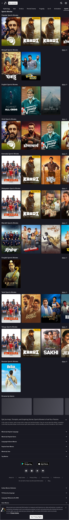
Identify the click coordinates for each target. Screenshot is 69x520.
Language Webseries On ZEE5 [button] (10, 498)
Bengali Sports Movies (10, 50)
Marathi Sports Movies (10, 223)
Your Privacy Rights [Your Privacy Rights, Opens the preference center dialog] (36, 517)
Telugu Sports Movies (9, 327)
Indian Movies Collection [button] (9, 488)
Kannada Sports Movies (10, 154)
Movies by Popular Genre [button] (9, 437)
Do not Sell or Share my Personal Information (31, 481)
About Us (11, 477)
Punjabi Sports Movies (10, 258)
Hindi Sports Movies (9, 119)
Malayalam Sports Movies (11, 188)
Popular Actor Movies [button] (8, 446)
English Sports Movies (10, 84)
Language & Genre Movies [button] (9, 442)
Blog (49, 481)
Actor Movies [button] (5, 503)
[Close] (66, 507)
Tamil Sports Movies (9, 292)
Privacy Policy (33, 477)
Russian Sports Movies (10, 361)
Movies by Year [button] (6, 451)
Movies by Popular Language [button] (10, 432)
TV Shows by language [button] (8, 493)
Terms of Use (45, 477)
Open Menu (65, 3)
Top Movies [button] (5, 456)
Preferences (56, 477)
